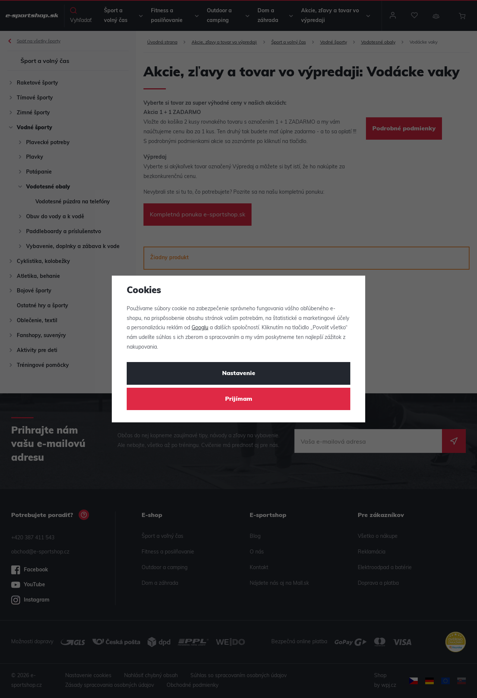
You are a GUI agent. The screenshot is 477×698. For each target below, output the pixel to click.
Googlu (200, 328)
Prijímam (238, 399)
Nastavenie (238, 374)
